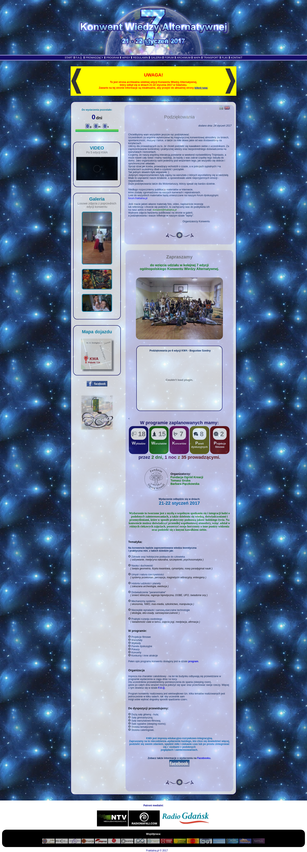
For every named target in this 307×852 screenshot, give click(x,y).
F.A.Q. (79, 57)
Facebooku (203, 758)
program (193, 661)
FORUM (169, 57)
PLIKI (225, 57)
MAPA (197, 57)
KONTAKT (236, 57)
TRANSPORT (211, 57)
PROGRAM (112, 57)
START (69, 57)
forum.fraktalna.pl (137, 198)
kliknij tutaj (201, 87)
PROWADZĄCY (94, 57)
